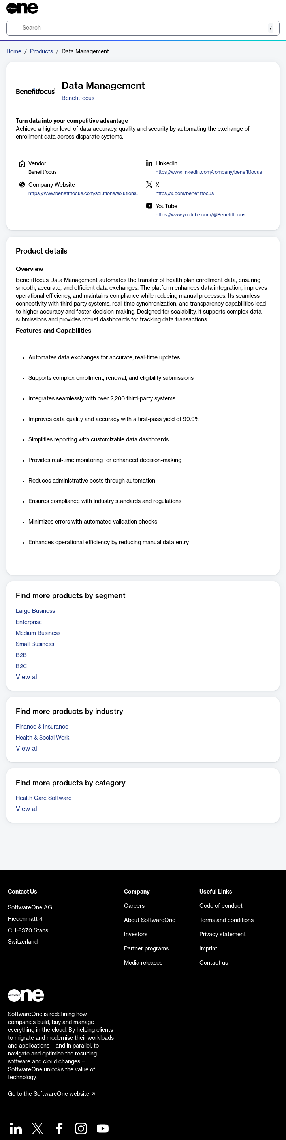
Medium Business (38, 633)
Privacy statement (222, 934)
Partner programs (146, 949)
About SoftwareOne (149, 920)
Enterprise (29, 622)
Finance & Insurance (42, 727)
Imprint (208, 949)
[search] (143, 28)
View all (27, 677)
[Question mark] (269, 8)
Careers (134, 906)
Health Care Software (44, 798)
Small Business (35, 644)
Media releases (143, 963)
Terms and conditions (226, 920)
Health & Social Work (43, 738)
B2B (21, 655)
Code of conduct (221, 906)
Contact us (213, 963)
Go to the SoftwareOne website (51, 1094)
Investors (135, 934)
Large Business (35, 611)
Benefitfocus (78, 98)
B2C (21, 666)
